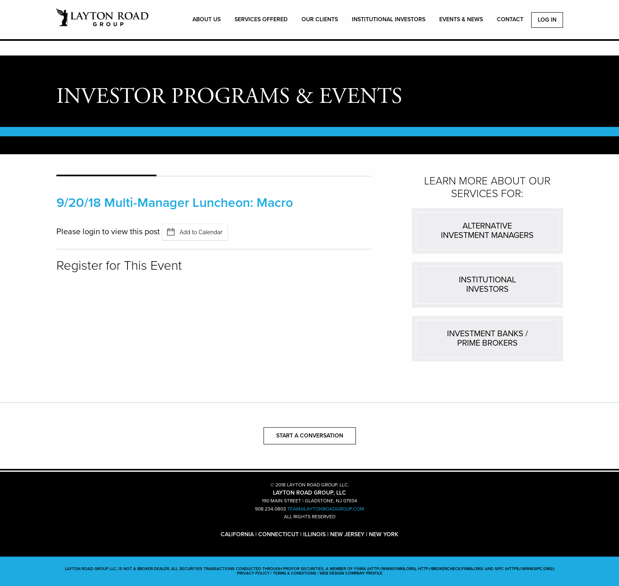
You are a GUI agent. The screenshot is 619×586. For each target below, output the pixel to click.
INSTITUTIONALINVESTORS (487, 284)
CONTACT (510, 19)
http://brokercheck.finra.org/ (451, 568)
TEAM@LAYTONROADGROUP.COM (325, 509)
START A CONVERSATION (309, 435)
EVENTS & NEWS (461, 19)
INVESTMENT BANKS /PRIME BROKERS (487, 338)
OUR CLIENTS (320, 19)
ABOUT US (206, 19)
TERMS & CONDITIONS (294, 573)
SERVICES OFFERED (261, 19)
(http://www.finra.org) (391, 568)
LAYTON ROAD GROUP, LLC (102, 21)
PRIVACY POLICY (253, 573)
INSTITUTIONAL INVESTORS (388, 19)
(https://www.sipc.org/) (529, 568)
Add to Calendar (195, 232)
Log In (547, 19)
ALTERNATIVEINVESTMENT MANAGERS (487, 230)
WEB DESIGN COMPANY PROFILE (351, 573)
